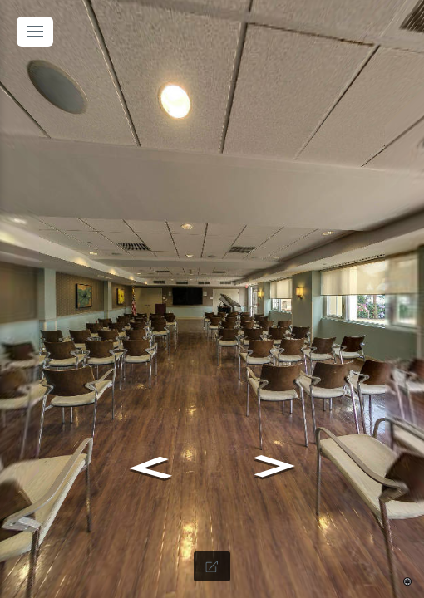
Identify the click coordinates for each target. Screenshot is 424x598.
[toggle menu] (35, 32)
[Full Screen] (212, 566)
